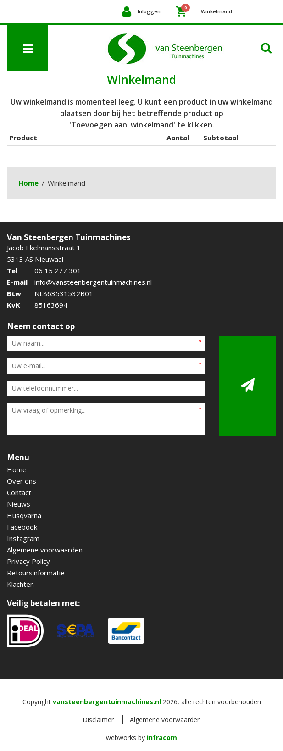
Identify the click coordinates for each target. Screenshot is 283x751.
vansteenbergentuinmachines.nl (107, 701)
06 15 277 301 (57, 270)
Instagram (23, 538)
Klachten (20, 584)
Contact (19, 492)
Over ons (21, 481)
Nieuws (18, 503)
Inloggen (149, 11)
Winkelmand (206, 9)
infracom (162, 737)
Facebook (22, 526)
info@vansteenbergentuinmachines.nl (93, 282)
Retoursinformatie (36, 572)
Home (28, 183)
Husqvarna (24, 515)
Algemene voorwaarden (45, 549)
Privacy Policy (28, 561)
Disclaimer (98, 719)
